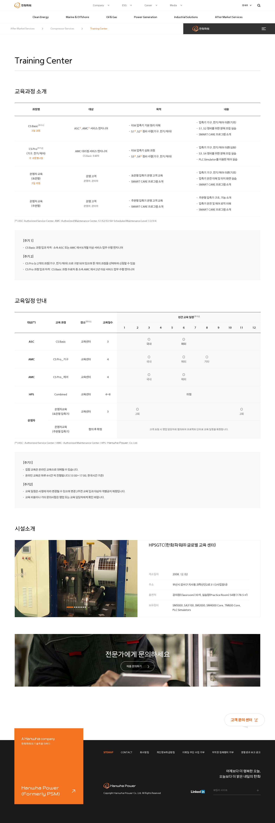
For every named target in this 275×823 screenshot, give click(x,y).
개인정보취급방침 (166, 752)
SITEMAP (108, 752)
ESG (124, 5)
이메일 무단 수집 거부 (193, 752)
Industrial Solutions (186, 17)
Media (173, 5)
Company (98, 5)
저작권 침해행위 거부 (223, 752)
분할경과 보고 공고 (250, 752)
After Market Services (229, 17)
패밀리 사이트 (220, 790)
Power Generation (145, 17)
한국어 (245, 5)
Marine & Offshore (77, 17)
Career (148, 5)
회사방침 (144, 752)
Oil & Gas (111, 17)
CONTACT (126, 752)
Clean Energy (41, 17)
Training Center (98, 28)
